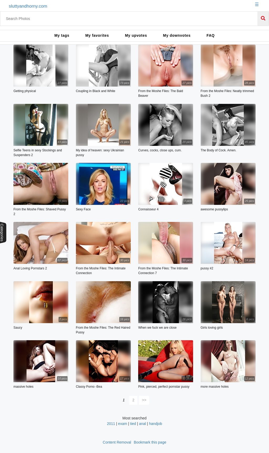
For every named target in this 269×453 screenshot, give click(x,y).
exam (122, 424)
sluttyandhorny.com (28, 6)
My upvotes (136, 35)
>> (144, 400)
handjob (155, 424)
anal (142, 424)
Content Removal (117, 442)
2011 (111, 424)
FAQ (210, 35)
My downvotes (177, 35)
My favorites (97, 35)
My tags (61, 35)
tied (133, 424)
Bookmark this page (150, 442)
